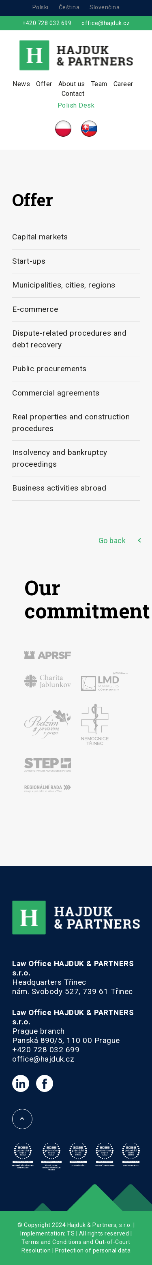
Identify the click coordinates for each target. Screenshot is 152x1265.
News (21, 84)
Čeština (69, 7)
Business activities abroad (59, 488)
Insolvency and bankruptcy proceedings (59, 458)
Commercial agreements (56, 393)
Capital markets (40, 236)
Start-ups (29, 261)
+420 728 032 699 (46, 23)
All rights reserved (104, 1233)
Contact (73, 93)
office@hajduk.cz (105, 23)
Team (99, 84)
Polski (40, 7)
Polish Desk (76, 105)
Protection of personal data (93, 1250)
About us (71, 84)
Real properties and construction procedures (71, 422)
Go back (112, 540)
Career (123, 84)
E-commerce (35, 309)
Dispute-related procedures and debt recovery (69, 338)
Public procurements (49, 368)
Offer (44, 84)
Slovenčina (105, 7)
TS (71, 1233)
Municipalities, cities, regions (64, 285)
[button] (16, 1249)
